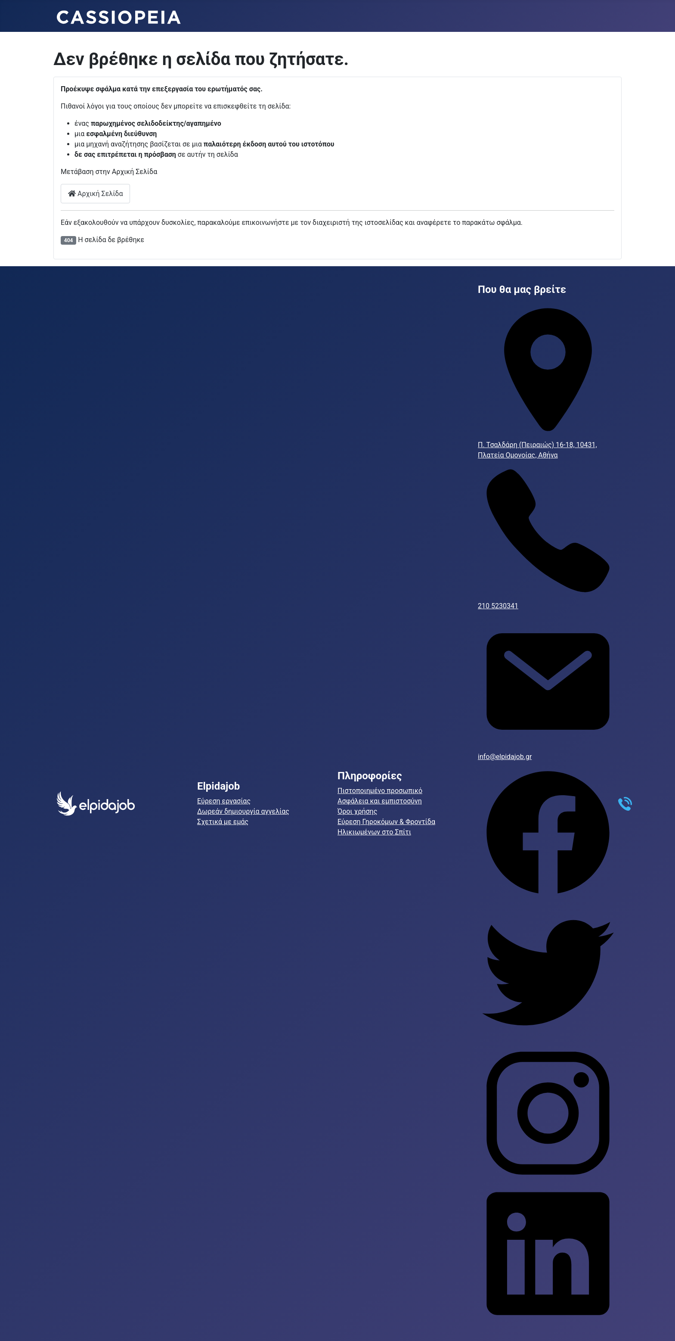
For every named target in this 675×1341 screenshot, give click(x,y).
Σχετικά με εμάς (222, 822)
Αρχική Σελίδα (95, 194)
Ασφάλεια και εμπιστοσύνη (380, 801)
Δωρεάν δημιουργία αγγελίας (243, 811)
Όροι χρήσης (357, 811)
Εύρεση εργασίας (224, 801)
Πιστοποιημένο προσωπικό (380, 791)
